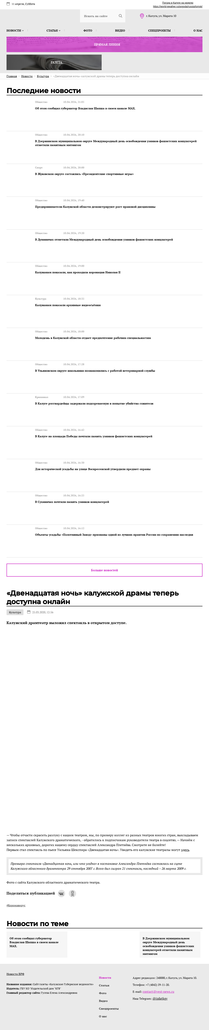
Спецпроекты (159, 30)
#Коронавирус (16, 874)
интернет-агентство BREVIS (149, 1008)
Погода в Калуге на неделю (177, 2)
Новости (15, 30)
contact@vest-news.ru (157, 960)
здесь (185, 818)
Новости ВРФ (15, 942)
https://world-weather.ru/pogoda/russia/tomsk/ (177, 6)
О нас (197, 30)
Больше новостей (104, 539)
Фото (87, 30)
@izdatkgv (160, 967)
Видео (120, 30)
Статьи (53, 30)
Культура (15, 581)
